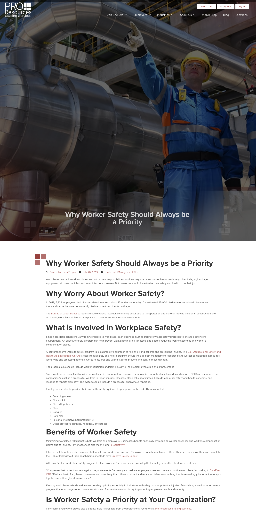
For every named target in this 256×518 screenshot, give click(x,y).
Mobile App (211, 15)
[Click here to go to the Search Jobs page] (206, 6)
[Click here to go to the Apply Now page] (225, 6)
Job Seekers (118, 15)
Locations (243, 15)
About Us (189, 15)
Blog (227, 15)
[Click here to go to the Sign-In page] (242, 6)
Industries (166, 15)
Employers (144, 15)
